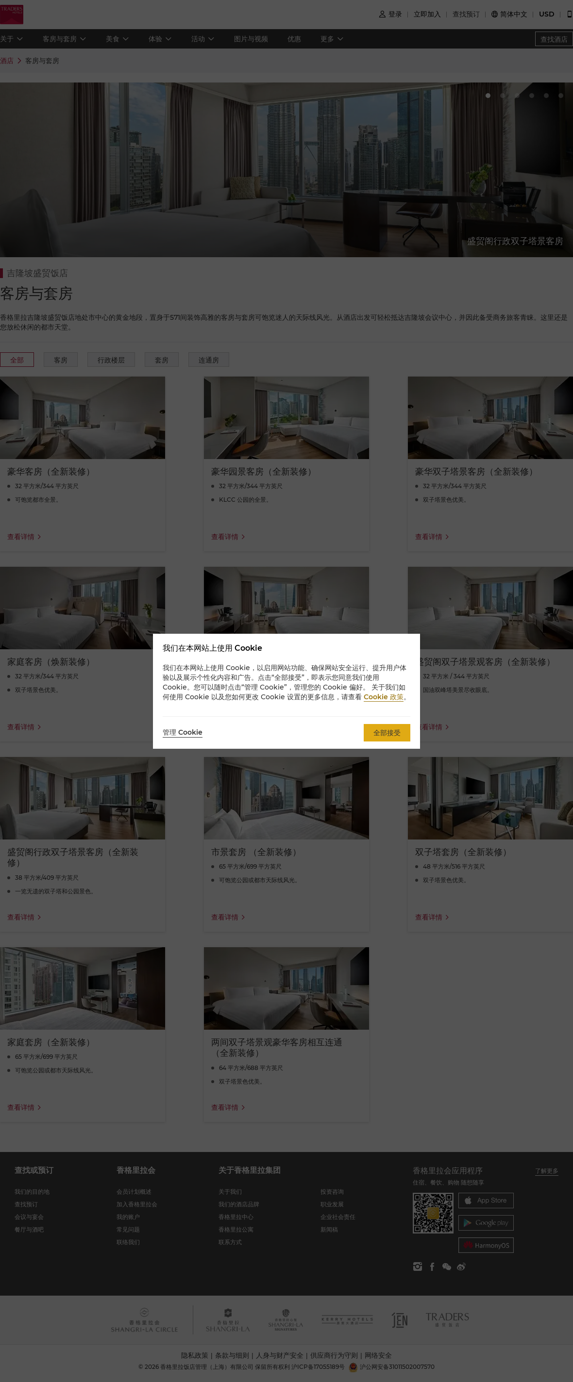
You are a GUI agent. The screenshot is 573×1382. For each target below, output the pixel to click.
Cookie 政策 (384, 696)
